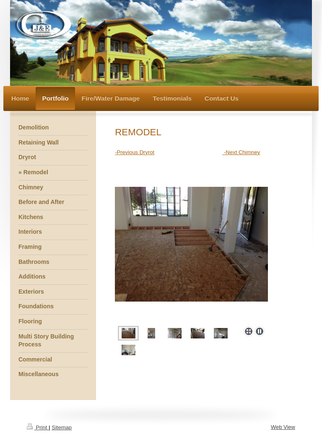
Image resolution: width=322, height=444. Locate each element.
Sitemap (62, 427)
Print (38, 427)
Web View (283, 427)
